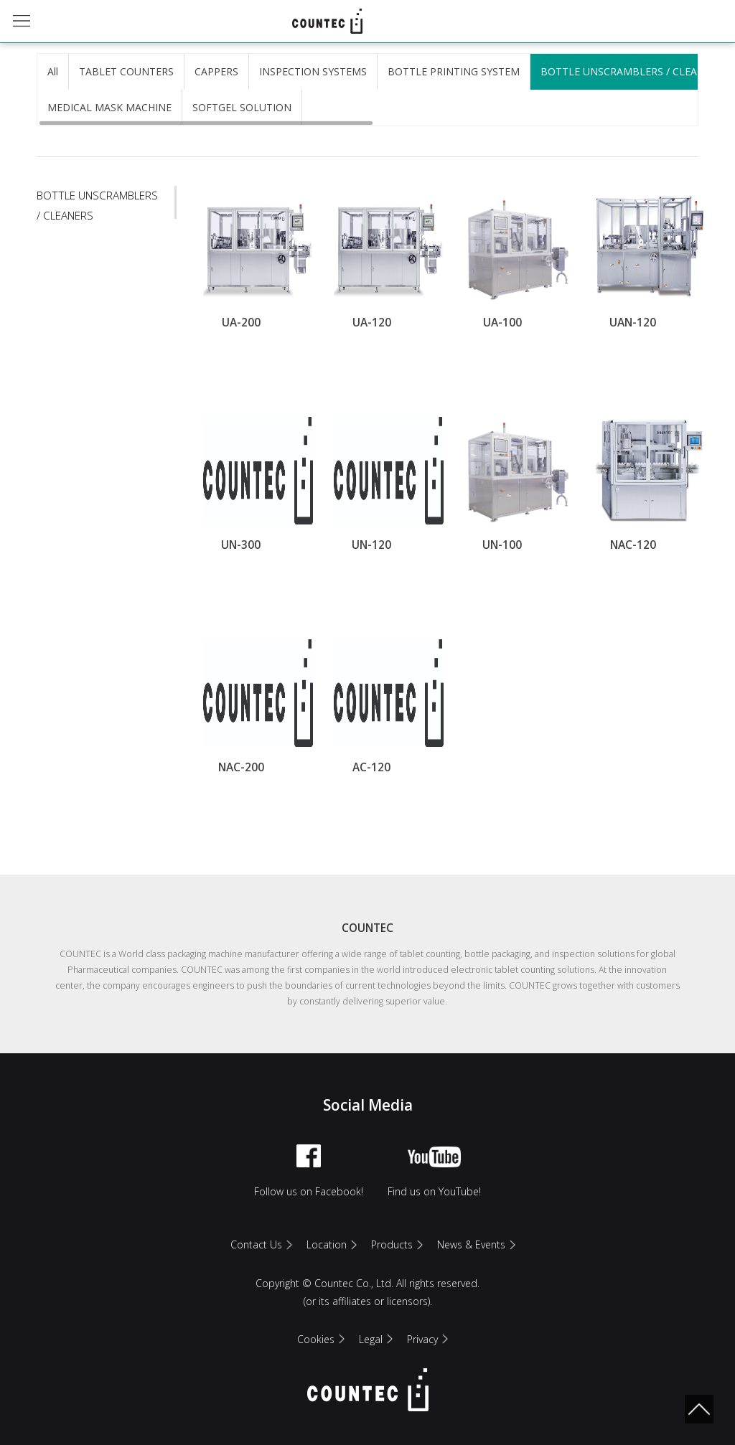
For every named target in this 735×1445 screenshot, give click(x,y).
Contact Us (256, 1244)
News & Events (471, 1244)
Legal (371, 1339)
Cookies (315, 1339)
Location (326, 1244)
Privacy (422, 1339)
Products (392, 1244)
